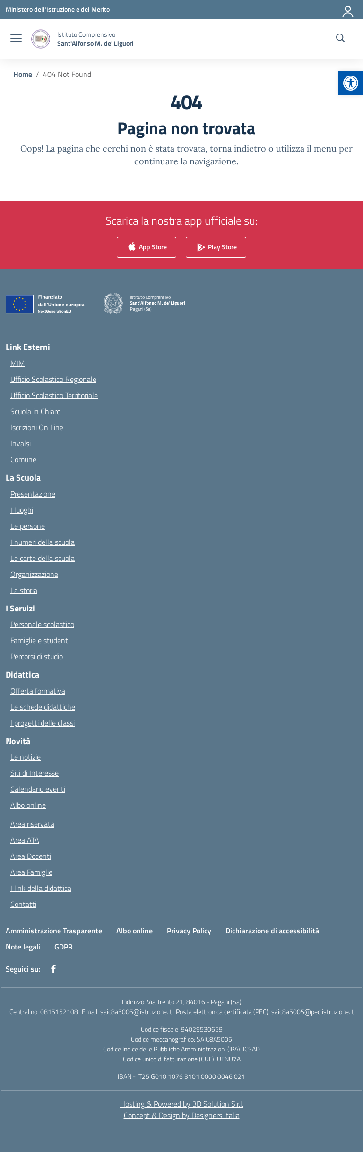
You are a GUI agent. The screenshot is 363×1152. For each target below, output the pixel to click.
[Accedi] (348, 9)
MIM (17, 363)
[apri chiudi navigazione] (16, 39)
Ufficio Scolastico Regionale (53, 379)
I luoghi (21, 510)
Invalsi (20, 443)
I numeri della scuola (42, 542)
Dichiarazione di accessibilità (272, 930)
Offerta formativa (37, 690)
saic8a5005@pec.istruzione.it (312, 1011)
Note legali (23, 946)
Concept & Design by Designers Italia (182, 1115)
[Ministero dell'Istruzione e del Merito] (58, 9)
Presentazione (32, 494)
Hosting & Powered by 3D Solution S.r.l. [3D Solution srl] (181, 1104)
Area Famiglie (31, 872)
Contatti (23, 904)
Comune (23, 459)
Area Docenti (30, 856)
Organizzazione (34, 574)
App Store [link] (146, 248)
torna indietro (238, 148)
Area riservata (32, 824)
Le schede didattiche (42, 706)
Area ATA (24, 840)
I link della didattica (40, 888)
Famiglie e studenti (39, 640)
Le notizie (25, 756)
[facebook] (53, 969)
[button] (350, 83)
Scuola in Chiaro (35, 411)
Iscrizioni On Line (36, 427)
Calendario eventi (37, 789)
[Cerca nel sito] (340, 39)
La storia (23, 590)
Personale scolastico (42, 624)
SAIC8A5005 (214, 1039)
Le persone (27, 526)
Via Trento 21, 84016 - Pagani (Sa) (194, 1002)
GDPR (63, 946)
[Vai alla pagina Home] (22, 74)
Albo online (28, 805)
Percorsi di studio (36, 656)
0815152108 (59, 1011)
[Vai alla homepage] (95, 38)
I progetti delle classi (42, 722)
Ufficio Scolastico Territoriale (54, 395)
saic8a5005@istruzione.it (136, 1011)
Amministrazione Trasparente (54, 930)
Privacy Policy (189, 930)
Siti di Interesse (34, 773)
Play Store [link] (216, 248)
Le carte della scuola (42, 558)
